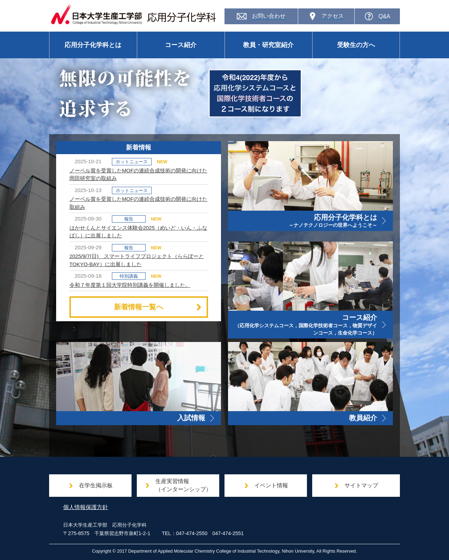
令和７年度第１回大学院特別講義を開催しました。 (129, 285)
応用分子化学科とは (93, 44)
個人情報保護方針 (85, 507)
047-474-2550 (192, 533)
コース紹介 (180, 44)
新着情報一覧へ (158, 307)
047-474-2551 (228, 533)
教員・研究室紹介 (268, 44)
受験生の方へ (356, 44)
